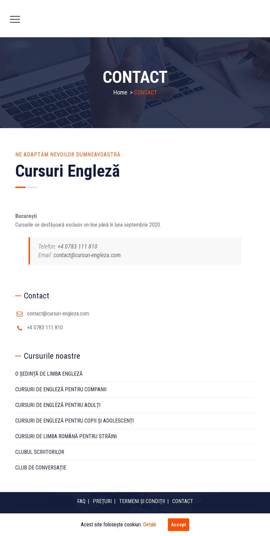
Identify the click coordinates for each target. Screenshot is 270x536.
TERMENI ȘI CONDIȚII (142, 501)
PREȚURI (102, 501)
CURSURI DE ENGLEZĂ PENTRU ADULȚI (57, 405)
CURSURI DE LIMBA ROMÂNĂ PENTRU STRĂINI (66, 436)
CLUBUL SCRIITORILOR (39, 452)
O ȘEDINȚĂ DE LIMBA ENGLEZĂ (48, 374)
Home (120, 92)
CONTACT (182, 501)
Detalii (149, 524)
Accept (178, 525)
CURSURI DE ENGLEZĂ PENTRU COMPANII (60, 389)
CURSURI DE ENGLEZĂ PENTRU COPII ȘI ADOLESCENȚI (74, 421)
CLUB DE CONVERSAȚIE (40, 467)
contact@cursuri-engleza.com (58, 313)
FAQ (81, 501)
